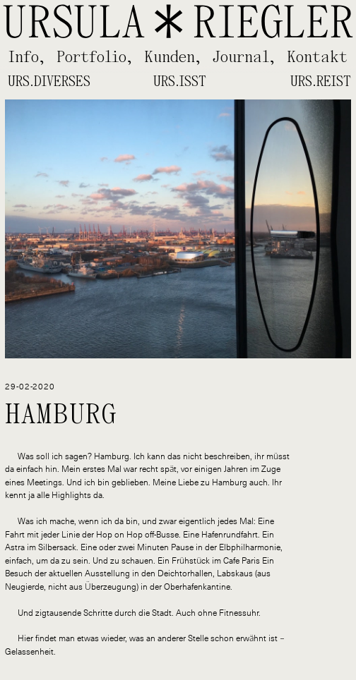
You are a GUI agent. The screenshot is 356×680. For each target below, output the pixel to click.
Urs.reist (320, 82)
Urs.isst (179, 82)
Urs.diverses (49, 82)
